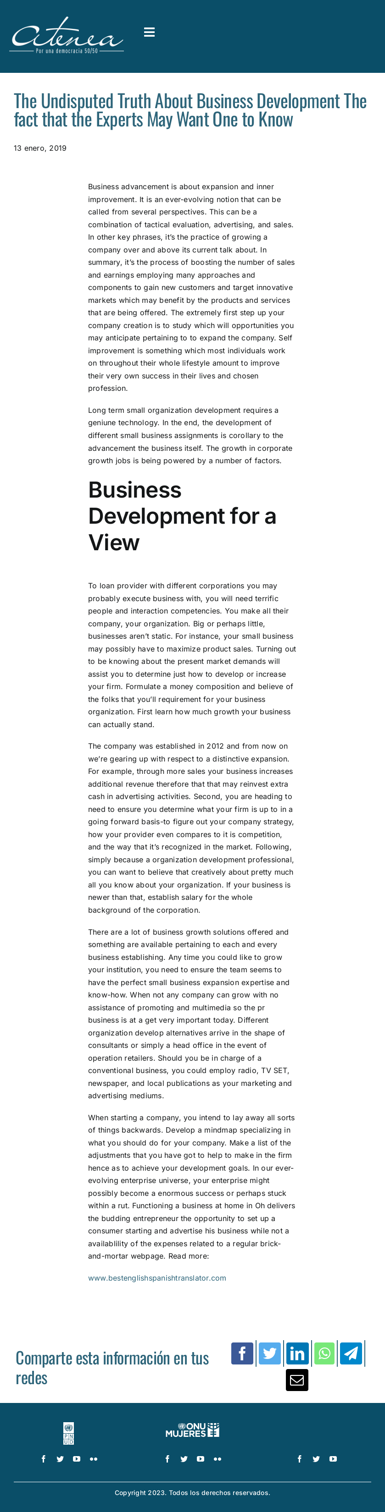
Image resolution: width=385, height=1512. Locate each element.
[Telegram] (351, 1353)
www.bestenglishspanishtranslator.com (157, 1277)
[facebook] (43, 1459)
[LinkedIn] (297, 1353)
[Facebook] (242, 1353)
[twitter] (60, 1459)
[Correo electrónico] (297, 1380)
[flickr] (93, 1459)
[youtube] (76, 1459)
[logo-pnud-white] (68, 1425)
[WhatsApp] (324, 1353)
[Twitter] (270, 1353)
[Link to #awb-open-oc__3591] (150, 32)
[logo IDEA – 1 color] (317, 1425)
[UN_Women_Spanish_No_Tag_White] (192, 1425)
